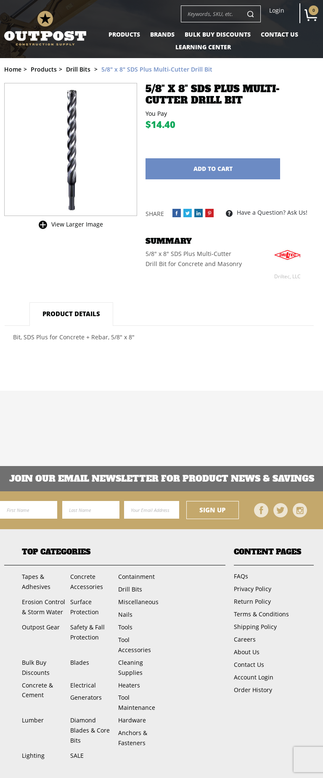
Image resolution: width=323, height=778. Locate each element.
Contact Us (279, 34)
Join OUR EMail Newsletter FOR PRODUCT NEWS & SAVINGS (161, 479)
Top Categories (56, 552)
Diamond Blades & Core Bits (90, 730)
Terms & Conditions (261, 614)
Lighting (33, 755)
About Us (246, 652)
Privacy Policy (252, 589)
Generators (86, 697)
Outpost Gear (41, 627)
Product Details (71, 313)
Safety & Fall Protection (87, 632)
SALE (77, 755)
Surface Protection (84, 607)
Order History (253, 690)
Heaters (129, 685)
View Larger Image (77, 224)
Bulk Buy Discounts (218, 34)
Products (124, 34)
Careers (245, 639)
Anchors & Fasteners (132, 738)
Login (276, 10)
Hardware (132, 720)
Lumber (33, 720)
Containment (136, 577)
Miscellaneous (138, 602)
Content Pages (267, 552)
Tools (125, 627)
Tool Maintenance (136, 702)
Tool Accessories (134, 645)
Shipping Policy (255, 627)
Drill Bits (130, 589)
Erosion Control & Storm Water (43, 607)
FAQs (241, 576)
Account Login (253, 677)
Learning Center (203, 47)
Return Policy (252, 601)
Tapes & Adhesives (36, 582)
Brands (162, 34)
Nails (125, 614)
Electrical (83, 685)
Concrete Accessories (86, 582)
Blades (79, 662)
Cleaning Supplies (130, 667)
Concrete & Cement (37, 690)
